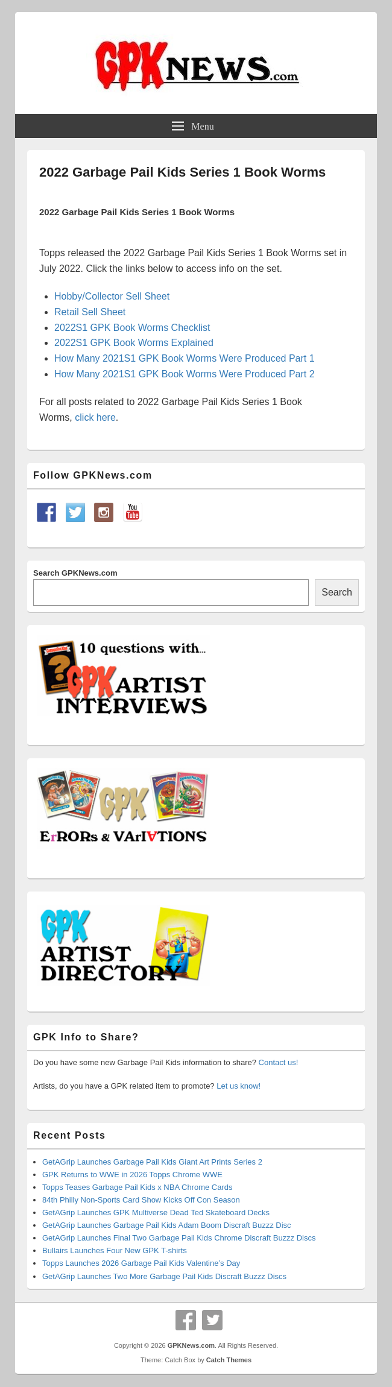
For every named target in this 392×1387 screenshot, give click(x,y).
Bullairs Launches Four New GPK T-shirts (114, 1250)
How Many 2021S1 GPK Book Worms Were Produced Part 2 (184, 374)
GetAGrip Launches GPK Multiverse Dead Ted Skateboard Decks (156, 1212)
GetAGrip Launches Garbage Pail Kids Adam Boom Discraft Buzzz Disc (166, 1225)
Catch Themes (228, 1359)
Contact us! (279, 1062)
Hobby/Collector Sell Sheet (111, 296)
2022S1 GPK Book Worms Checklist (132, 327)
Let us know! (239, 1085)
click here (95, 417)
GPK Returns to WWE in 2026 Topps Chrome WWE (132, 1174)
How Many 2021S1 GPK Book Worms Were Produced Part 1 (184, 358)
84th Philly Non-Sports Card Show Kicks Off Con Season (141, 1199)
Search (336, 592)
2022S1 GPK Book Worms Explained (133, 343)
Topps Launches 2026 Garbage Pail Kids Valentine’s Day (141, 1263)
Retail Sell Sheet (89, 312)
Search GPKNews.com (75, 572)
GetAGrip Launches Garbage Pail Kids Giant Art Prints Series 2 (152, 1161)
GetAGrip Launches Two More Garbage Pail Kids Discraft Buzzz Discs (164, 1276)
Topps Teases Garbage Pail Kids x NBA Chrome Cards (137, 1187)
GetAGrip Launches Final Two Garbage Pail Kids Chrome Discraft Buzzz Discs (179, 1237)
